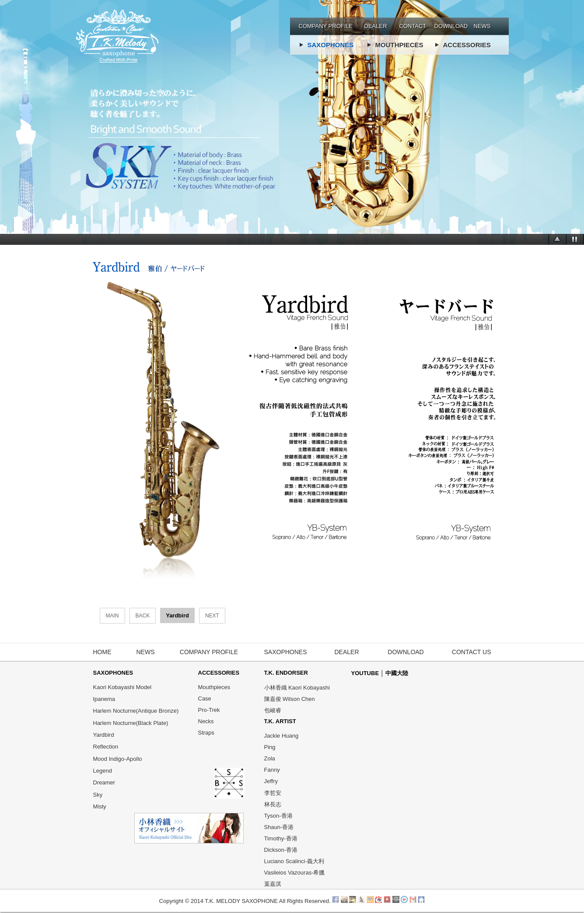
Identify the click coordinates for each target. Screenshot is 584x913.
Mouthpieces (214, 687)
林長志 (272, 804)
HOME (102, 651)
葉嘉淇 (272, 884)
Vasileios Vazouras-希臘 (294, 872)
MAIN (112, 616)
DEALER (375, 26)
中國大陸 (396, 673)
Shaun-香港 (279, 827)
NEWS (482, 26)
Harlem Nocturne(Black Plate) (130, 723)
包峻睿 (272, 710)
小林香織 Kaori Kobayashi (297, 687)
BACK (143, 616)
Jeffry (271, 781)
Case (204, 698)
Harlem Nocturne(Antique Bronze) (136, 711)
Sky (98, 794)
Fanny (272, 770)
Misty (99, 806)
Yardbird (103, 735)
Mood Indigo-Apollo (117, 759)
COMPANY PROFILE (326, 26)
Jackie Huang (281, 735)
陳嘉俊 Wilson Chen (289, 699)
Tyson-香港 (278, 815)
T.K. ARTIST (280, 721)
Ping (270, 747)
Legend (102, 770)
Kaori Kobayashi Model (122, 687)
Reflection (106, 747)
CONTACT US (471, 651)
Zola (269, 758)
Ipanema (104, 699)
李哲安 (272, 793)
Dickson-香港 (281, 850)
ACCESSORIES (467, 45)
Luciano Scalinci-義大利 (294, 861)
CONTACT (413, 26)
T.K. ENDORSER (286, 672)
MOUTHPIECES (399, 45)
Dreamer (104, 783)
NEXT (212, 616)
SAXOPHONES (331, 45)
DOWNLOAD (451, 26)
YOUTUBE (366, 673)
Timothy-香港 (280, 838)
